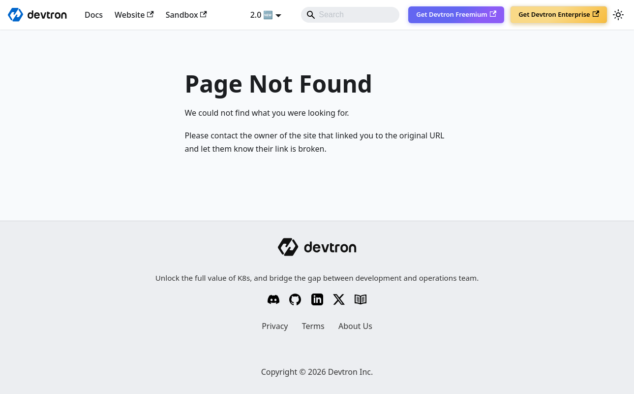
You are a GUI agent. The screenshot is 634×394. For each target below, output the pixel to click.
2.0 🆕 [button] (261, 14)
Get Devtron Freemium (456, 14)
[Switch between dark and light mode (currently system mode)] (618, 15)
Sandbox (186, 14)
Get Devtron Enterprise (558, 14)
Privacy (275, 326)
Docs (94, 14)
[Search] (350, 15)
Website (134, 14)
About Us (355, 326)
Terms (313, 326)
